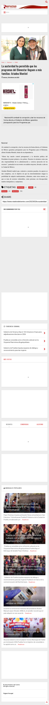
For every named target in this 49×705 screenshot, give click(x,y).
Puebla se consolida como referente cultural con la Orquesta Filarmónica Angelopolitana (23, 538)
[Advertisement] (24, 264)
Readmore (25, 520)
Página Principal (8, 693)
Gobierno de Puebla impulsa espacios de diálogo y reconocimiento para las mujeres (24, 569)
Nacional (9, 62)
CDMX (16, 62)
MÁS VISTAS (8, 359)
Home (2, 62)
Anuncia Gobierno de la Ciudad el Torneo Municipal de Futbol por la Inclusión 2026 (22, 631)
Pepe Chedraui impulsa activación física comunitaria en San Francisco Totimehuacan (23, 507)
